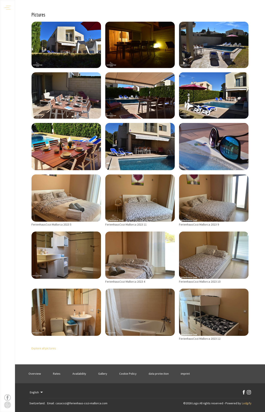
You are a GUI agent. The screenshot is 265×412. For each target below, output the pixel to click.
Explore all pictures (44, 348)
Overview (35, 374)
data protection (159, 374)
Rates (56, 374)
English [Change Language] (37, 392)
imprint (185, 374)
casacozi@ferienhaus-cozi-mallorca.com (81, 403)
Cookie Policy (128, 374)
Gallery (102, 374)
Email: (50, 403)
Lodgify (246, 403)
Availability (79, 374)
